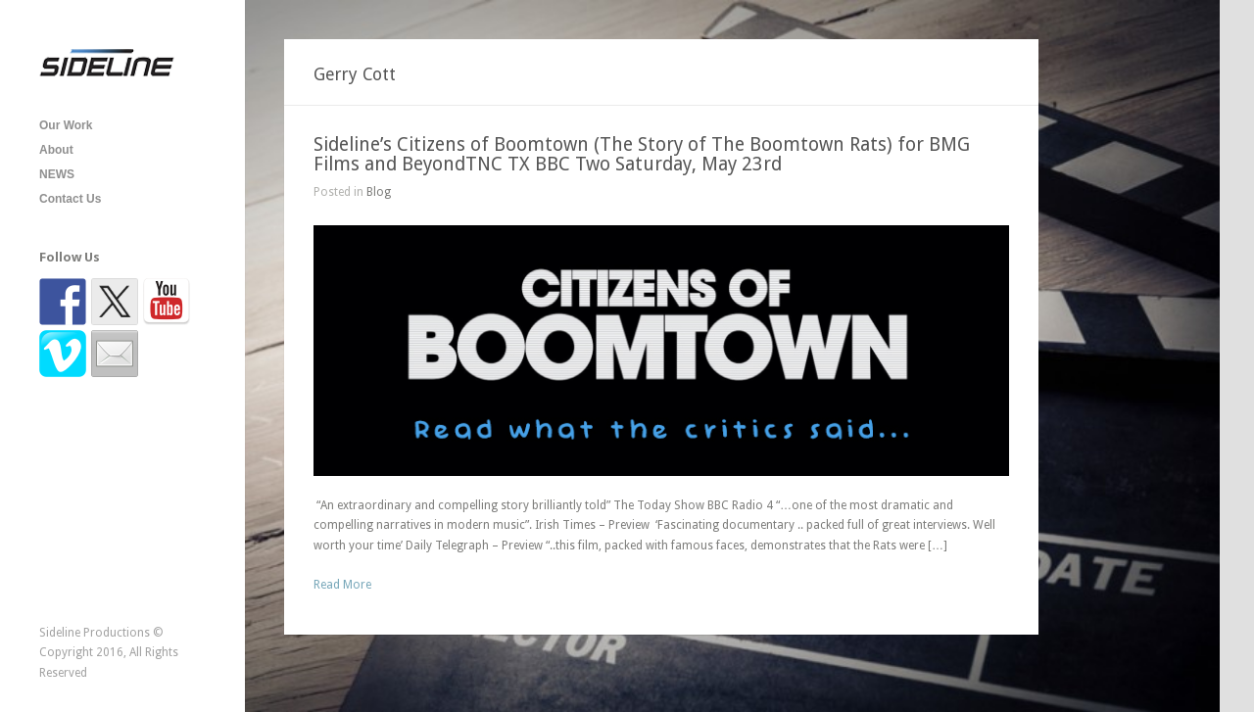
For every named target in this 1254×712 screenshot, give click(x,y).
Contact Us (70, 199)
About (56, 150)
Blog (378, 192)
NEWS (56, 174)
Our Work (65, 125)
